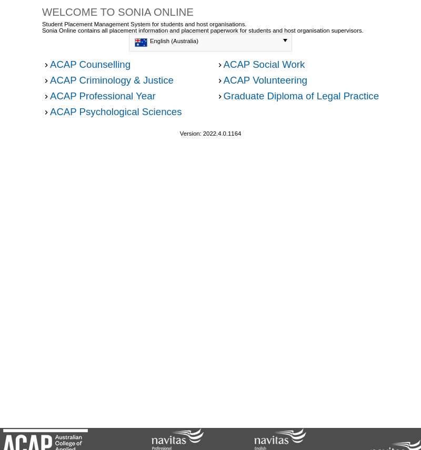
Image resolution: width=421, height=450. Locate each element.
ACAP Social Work (264, 64)
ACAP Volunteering (265, 80)
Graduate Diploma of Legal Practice (301, 95)
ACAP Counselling (90, 64)
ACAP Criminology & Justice (112, 80)
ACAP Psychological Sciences (116, 111)
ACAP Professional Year (103, 95)
